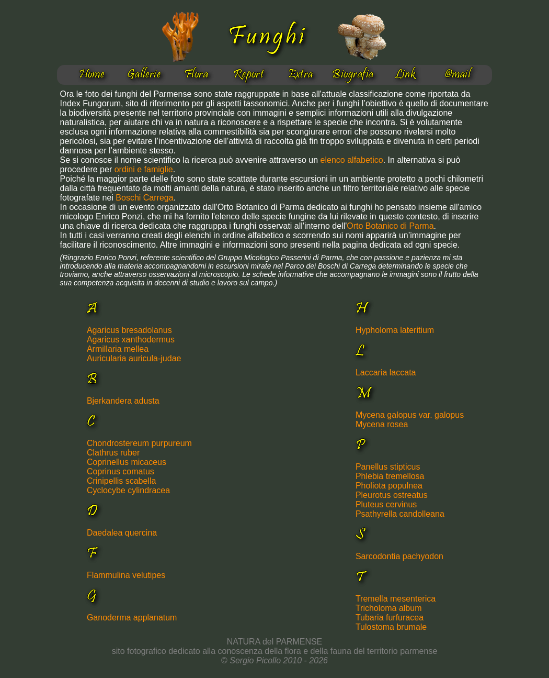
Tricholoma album (389, 608)
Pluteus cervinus (386, 504)
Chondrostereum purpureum (139, 443)
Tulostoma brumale (391, 627)
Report (248, 74)
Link (405, 74)
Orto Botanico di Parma (390, 225)
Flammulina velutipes (126, 575)
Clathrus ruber (113, 452)
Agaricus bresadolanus (129, 330)
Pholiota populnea (389, 485)
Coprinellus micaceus (126, 462)
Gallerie (144, 74)
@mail (457, 74)
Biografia (352, 74)
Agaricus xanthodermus (131, 339)
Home (92, 74)
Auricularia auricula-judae (134, 358)
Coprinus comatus (120, 471)
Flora (196, 74)
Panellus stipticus (388, 466)
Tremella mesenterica (396, 598)
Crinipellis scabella (121, 480)
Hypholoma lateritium (395, 330)
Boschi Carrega (144, 197)
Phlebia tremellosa (390, 476)
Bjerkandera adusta (123, 400)
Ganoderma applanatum (132, 617)
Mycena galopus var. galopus (410, 414)
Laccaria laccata (386, 372)
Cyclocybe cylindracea (128, 490)
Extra (300, 74)
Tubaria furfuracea (390, 617)
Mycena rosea (382, 424)
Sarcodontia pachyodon (399, 556)
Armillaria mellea (117, 348)
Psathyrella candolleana (400, 513)
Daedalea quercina (122, 532)
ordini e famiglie (144, 169)
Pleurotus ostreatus (392, 495)
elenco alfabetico (352, 159)
